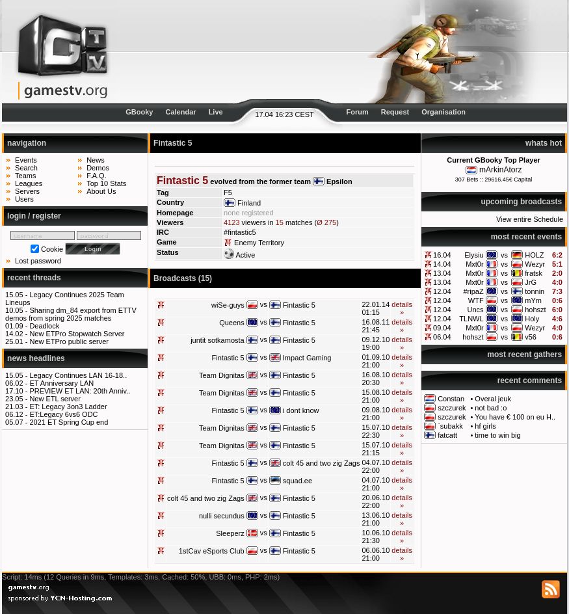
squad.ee (297, 481)
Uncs (476, 310)
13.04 (442, 273)
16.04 (442, 255)
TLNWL (471, 319)
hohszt (535, 310)
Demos (97, 168)
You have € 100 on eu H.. (515, 417)
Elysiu (473, 255)
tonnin (534, 291)
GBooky (139, 112)
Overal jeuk (493, 399)
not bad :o (491, 408)
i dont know (301, 410)
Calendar (181, 112)
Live (216, 112)
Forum (357, 112)
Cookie (52, 249)
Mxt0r (475, 264)
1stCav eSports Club (212, 551)
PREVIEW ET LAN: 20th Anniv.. (79, 391)
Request (395, 112)
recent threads (34, 277)
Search (26, 168)
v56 (530, 337)
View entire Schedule (529, 219)
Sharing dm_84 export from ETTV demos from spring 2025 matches (71, 314)
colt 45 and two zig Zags (321, 463)
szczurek (452, 408)
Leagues (28, 183)
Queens (232, 323)
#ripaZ (473, 291)
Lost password (38, 261)
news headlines (36, 358)
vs (504, 255)
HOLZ (534, 255)
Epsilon (339, 181)
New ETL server (54, 399)
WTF (476, 300)
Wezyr (535, 264)
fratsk (533, 273)
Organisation (443, 112)
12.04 (442, 291)
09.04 (442, 328)
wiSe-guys (228, 305)
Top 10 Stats (106, 183)
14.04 (442, 264)
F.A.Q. (96, 176)
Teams (25, 176)
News (95, 160)
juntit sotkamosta (218, 340)
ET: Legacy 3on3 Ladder (68, 406)
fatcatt (447, 435)
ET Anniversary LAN (61, 383)
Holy (532, 319)
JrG (530, 282)
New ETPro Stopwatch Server (76, 334)
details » (401, 308)
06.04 (442, 337)
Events (26, 160)
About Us (101, 191)
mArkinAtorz (500, 169)
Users (24, 199)
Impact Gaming (307, 358)
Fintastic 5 (299, 305)
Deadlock (44, 326)
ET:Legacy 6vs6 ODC (63, 414)
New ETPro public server (69, 341)
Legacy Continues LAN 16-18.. (78, 375)
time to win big (497, 435)
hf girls (485, 426)
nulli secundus (222, 516)
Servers (27, 191)
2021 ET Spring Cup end (68, 422)
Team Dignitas (222, 375)
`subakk (450, 426)
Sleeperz (230, 533)
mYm (533, 300)
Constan (451, 399)
